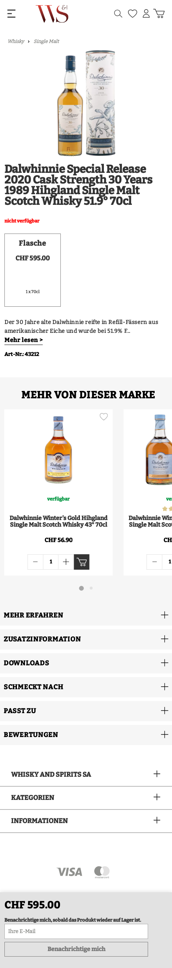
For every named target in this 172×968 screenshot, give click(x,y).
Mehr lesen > (23, 340)
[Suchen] (118, 13)
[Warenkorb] (159, 13)
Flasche (32, 243)
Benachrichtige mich (76, 949)
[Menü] (11, 13)
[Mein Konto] (146, 14)
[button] (86, 615)
